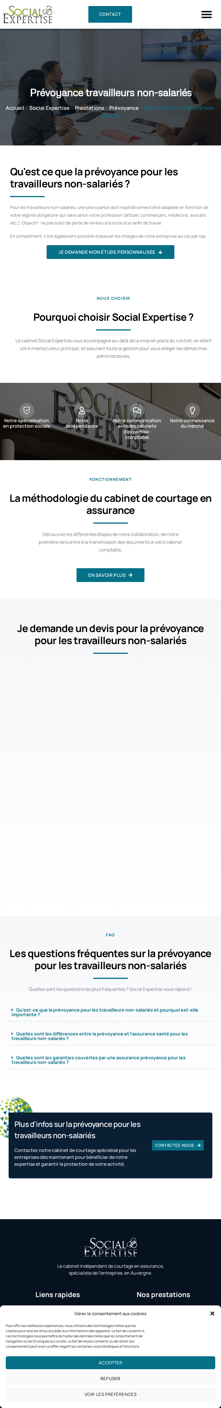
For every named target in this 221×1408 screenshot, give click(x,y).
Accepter (111, 1363)
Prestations (89, 107)
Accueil (15, 107)
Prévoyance (124, 107)
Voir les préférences (111, 1394)
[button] (212, 1313)
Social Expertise (49, 107)
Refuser (110, 1379)
